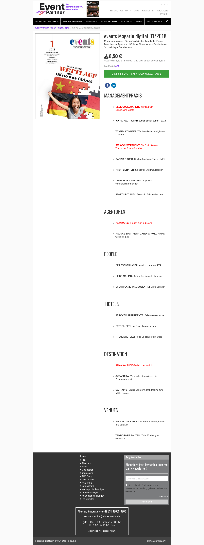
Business (91, 21)
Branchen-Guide (162, 10)
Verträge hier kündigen (93, 489)
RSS (153, 10)
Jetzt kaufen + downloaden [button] (136, 73)
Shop (53, 28)
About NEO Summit (45, 21)
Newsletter (164, 14)
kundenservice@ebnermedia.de (102, 516)
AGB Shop (87, 476)
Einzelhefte (63, 28)
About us (128, 10)
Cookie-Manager (90, 492)
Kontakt (136, 10)
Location (126, 21)
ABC (121, 10)
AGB (117, 66)
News (139, 21)
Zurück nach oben (156, 541)
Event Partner (42, 28)
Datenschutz (88, 486)
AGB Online (88, 479)
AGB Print (87, 483)
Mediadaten (146, 10)
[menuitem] (47, 21)
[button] (107, 85)
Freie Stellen (88, 499)
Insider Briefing (72, 21)
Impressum (87, 473)
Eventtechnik (109, 21)
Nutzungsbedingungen (93, 496)
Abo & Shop (153, 21)
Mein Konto (114, 10)
